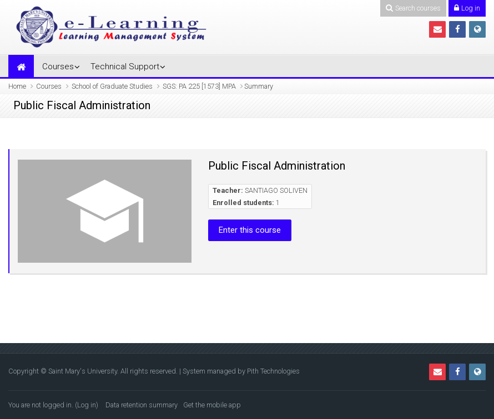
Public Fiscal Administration (276, 165)
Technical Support (124, 66)
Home (17, 86)
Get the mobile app (212, 405)
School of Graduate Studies (112, 86)
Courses (58, 66)
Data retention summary (141, 405)
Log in (86, 405)
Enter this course (250, 230)
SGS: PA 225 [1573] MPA (199, 86)
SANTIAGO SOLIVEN (276, 190)
